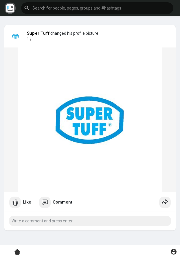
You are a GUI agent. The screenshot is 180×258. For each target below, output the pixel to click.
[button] (97, 8)
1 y (29, 39)
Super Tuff (38, 33)
